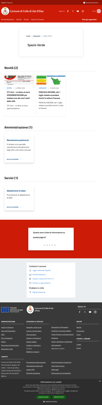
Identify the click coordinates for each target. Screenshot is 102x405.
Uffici (3, 334)
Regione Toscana (6, 2)
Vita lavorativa (31, 334)
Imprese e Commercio (33, 338)
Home (28, 36)
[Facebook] (66, 11)
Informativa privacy (58, 366)
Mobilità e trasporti (32, 352)
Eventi (78, 348)
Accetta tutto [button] (43, 397)
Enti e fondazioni (7, 338)
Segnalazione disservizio (34, 366)
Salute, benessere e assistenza (61, 341)
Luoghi (78, 344)
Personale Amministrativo (10, 345)
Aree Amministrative (8, 331)
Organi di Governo (7, 327)
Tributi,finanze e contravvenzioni (62, 334)
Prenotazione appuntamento (36, 362)
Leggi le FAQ (30, 369)
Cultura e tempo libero (33, 331)
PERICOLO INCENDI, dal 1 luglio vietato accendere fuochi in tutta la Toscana (49, 95)
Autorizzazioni (56, 345)
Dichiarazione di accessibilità (61, 373)
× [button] (100, 381)
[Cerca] (98, 11)
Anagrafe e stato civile (33, 327)
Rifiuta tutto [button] (59, 397)
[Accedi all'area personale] (91, 2)
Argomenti (36, 36)
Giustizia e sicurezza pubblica (61, 331)
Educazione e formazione (59, 327)
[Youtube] (76, 11)
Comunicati (43, 88)
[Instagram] (81, 11)
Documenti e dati (7, 349)
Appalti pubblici (31, 342)
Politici (3, 342)
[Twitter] (71, 11)
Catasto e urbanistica (33, 345)
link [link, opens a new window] (62, 393)
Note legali (55, 369)
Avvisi (78, 334)
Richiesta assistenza (33, 373)
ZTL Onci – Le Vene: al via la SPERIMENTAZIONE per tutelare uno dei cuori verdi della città (18, 97)
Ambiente (54, 338)
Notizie (9, 88)
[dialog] (51, 392)
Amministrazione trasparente (61, 362)
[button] (51, 402)
